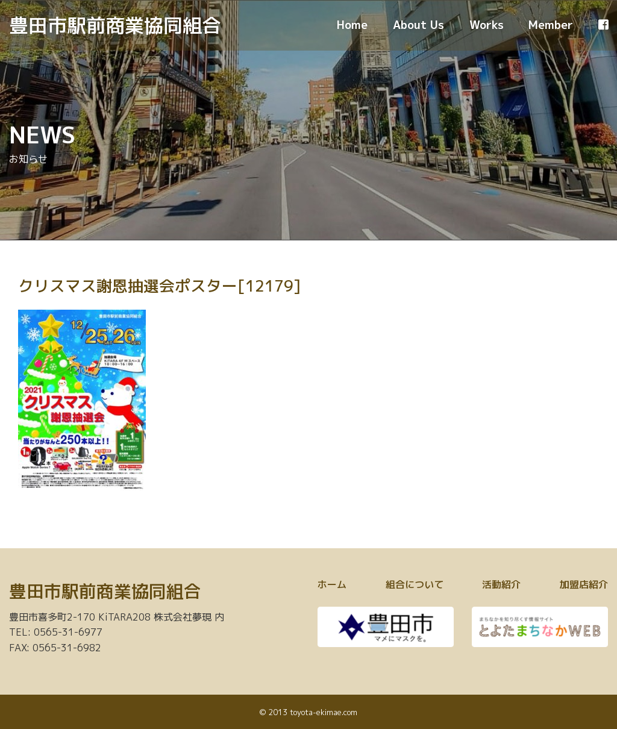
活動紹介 (501, 584)
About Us (418, 25)
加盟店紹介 (584, 584)
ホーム (332, 584)
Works (486, 25)
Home (352, 25)
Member (550, 25)
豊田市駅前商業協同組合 (115, 25)
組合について (414, 584)
